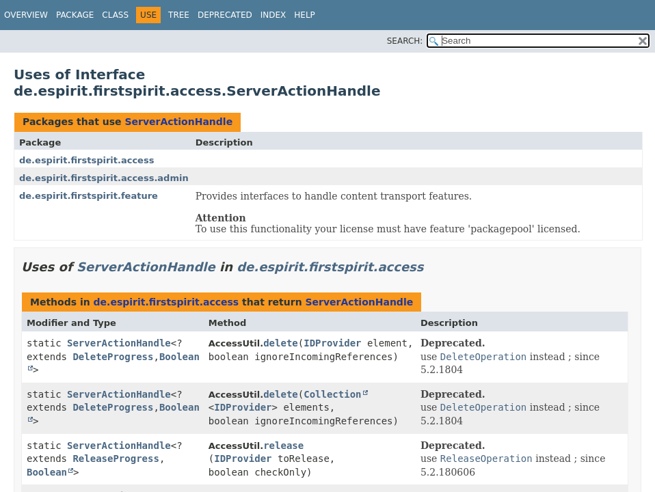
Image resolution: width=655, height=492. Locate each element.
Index (273, 15)
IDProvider (332, 343)
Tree (178, 15)
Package (75, 15)
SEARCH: (405, 41)
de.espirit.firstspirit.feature (88, 196)
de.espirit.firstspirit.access (86, 160)
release (283, 445)
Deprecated (225, 15)
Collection (332, 394)
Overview (26, 15)
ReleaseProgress (115, 458)
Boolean (47, 472)
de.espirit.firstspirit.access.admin (104, 178)
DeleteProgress (112, 356)
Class (115, 15)
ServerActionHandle (178, 121)
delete (280, 343)
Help (304, 15)
